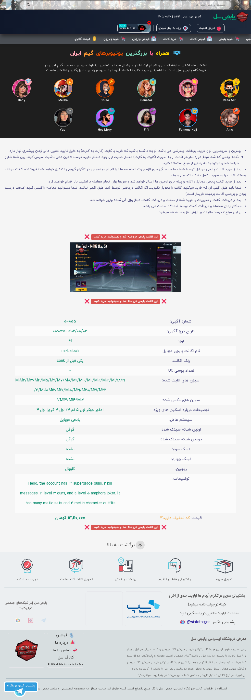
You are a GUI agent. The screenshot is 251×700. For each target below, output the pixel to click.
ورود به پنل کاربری (173, 28)
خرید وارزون (114, 38)
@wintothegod (198, 622)
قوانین (65, 635)
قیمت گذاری (86, 38)
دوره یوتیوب (133, 28)
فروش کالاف (201, 38)
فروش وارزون (144, 38)
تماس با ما (65, 650)
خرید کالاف (173, 38)
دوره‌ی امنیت (210, 28)
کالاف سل (66, 657)
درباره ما (65, 643)
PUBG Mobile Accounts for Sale (65, 665)
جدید (122, 25)
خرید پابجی (229, 38)
